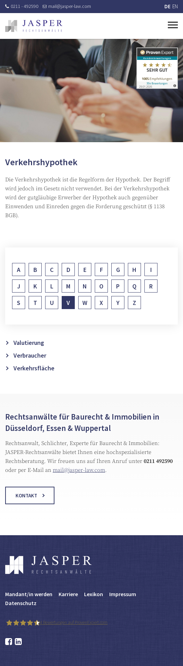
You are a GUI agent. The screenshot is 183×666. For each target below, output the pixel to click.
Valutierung (28, 353)
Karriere (68, 594)
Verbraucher (29, 366)
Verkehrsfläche (33, 379)
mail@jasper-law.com (67, 6)
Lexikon (93, 594)
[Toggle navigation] (173, 24)
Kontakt (26, 501)
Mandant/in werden (28, 594)
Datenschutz (21, 603)
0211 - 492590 (21, 6)
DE (167, 6)
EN (175, 6)
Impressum (122, 594)
